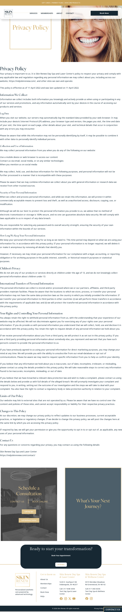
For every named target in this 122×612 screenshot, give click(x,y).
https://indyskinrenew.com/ (22, 81)
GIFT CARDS (46, 3)
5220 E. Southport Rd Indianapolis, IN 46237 (69, 583)
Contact (70, 13)
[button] (104, 13)
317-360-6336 (94, 589)
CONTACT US (14, 501)
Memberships (47, 13)
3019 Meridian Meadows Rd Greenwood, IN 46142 (95, 583)
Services (33, 13)
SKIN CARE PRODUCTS (72, 3)
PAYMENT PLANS (57, 3)
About (59, 13)
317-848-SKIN (69, 589)
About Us (44, 579)
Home (23, 33)
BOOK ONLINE (36, 501)
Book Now (44, 592)
